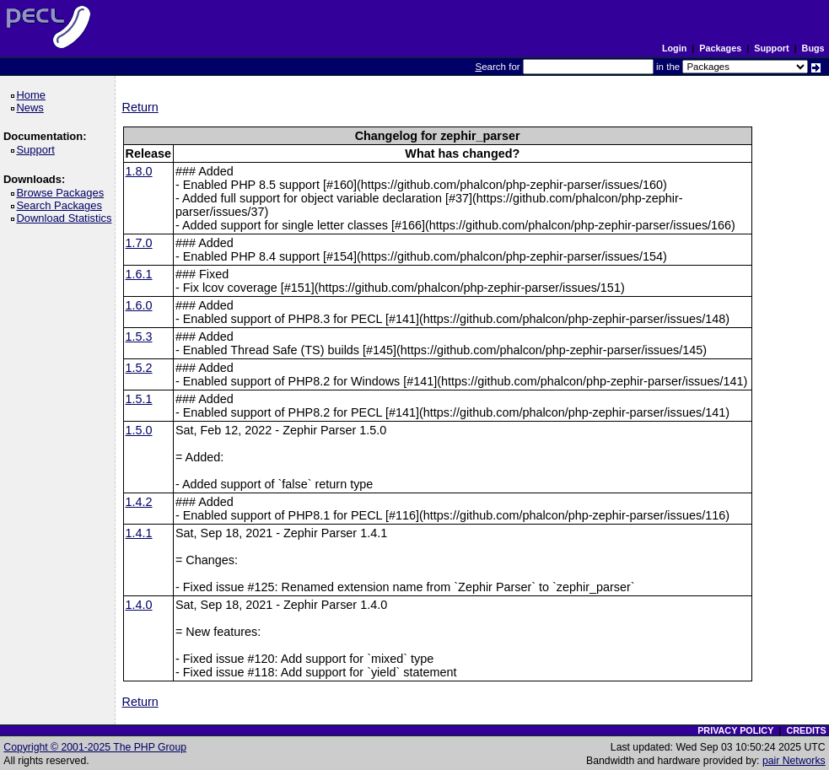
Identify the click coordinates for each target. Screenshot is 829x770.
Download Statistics (66, 218)
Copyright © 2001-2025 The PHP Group (94, 747)
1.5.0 (139, 430)
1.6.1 (139, 274)
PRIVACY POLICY (735, 730)
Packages (720, 48)
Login (674, 48)
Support (771, 48)
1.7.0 (139, 243)
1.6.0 (139, 305)
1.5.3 (139, 336)
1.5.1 (139, 399)
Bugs (813, 48)
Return (140, 107)
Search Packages (61, 205)
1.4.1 (139, 533)
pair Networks (794, 761)
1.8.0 (139, 171)
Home (33, 95)
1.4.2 (139, 502)
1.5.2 (139, 367)
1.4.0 (139, 604)
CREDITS (806, 730)
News (32, 107)
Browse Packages (63, 192)
